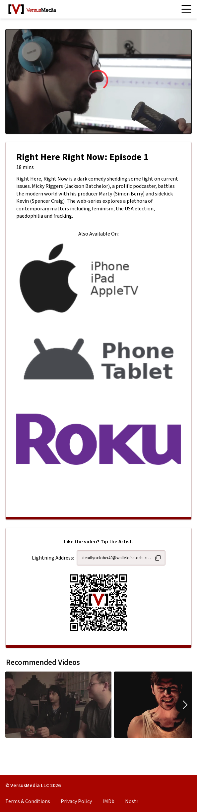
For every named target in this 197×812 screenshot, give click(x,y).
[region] (98, 81)
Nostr (131, 801)
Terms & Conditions (27, 801)
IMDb (108, 801)
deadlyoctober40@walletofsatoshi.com (117, 558)
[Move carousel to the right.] (185, 705)
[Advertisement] (98, 496)
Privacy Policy (76, 801)
